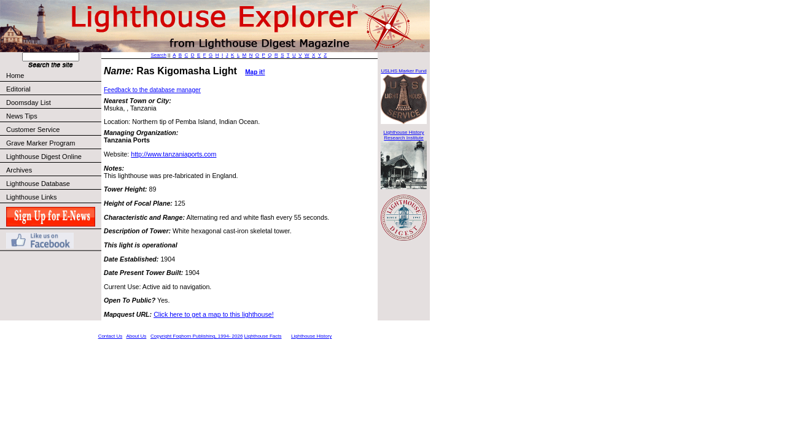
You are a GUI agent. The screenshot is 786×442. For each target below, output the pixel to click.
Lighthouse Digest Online (44, 156)
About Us (136, 336)
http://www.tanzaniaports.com (173, 154)
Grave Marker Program (40, 143)
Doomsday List (28, 102)
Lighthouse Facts (263, 336)
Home (15, 75)
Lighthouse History (311, 336)
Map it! (255, 72)
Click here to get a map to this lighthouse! (213, 314)
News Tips (21, 116)
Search (158, 55)
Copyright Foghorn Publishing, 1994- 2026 (196, 336)
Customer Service (53, 129)
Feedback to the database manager (152, 90)
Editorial (53, 89)
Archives (19, 170)
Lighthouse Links (31, 197)
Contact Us (110, 336)
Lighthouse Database (38, 183)
